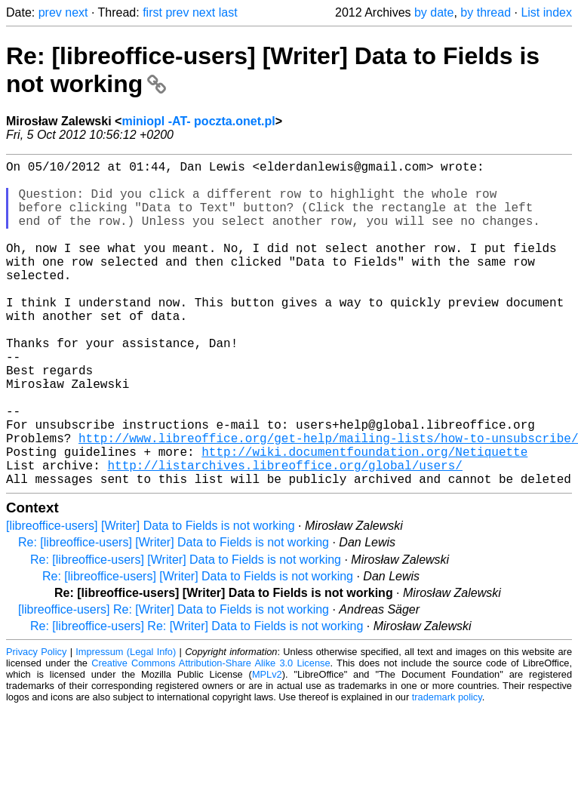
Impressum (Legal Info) (125, 724)
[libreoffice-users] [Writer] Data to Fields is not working (150, 598)
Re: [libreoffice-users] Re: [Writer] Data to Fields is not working (196, 698)
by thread (485, 12)
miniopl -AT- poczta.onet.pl (198, 121)
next (76, 12)
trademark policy (447, 769)
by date (433, 12)
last (228, 12)
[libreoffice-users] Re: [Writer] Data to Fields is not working (173, 681)
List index (546, 12)
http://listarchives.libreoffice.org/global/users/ (284, 534)
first (152, 12)
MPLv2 (267, 746)
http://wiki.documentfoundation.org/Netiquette (364, 517)
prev (50, 12)
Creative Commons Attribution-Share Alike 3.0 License (210, 735)
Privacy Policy (36, 724)
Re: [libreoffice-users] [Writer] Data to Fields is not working (173, 614)
